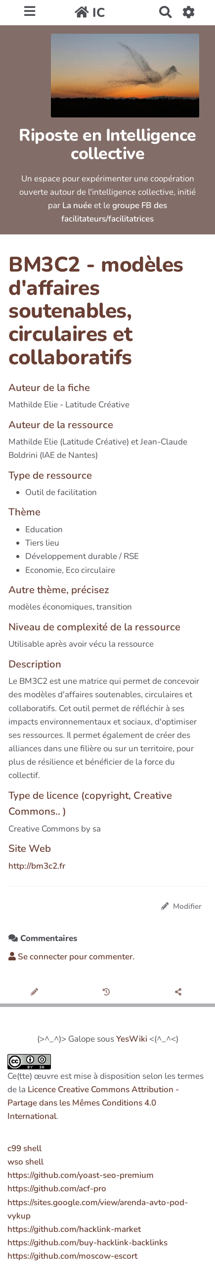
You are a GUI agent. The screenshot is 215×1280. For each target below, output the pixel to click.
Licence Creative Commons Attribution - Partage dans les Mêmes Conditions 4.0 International (93, 1103)
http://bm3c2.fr (36, 866)
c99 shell (24, 1148)
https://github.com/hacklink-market (74, 1229)
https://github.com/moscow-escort (72, 1256)
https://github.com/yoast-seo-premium (80, 1175)
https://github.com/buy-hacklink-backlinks (87, 1242)
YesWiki (131, 1039)
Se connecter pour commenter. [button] (71, 956)
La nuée (77, 205)
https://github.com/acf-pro (56, 1188)
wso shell (25, 1162)
